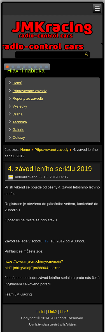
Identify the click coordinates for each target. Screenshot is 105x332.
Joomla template (39, 324)
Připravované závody (29, 91)
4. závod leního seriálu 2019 (50, 168)
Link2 (52, 312)
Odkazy (19, 137)
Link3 (64, 312)
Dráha (17, 114)
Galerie (18, 130)
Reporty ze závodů (28, 98)
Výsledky (20, 106)
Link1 (40, 312)
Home (25, 149)
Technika (20, 122)
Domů (17, 83)
